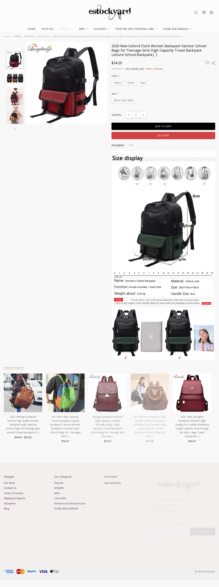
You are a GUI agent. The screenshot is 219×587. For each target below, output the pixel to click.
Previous (15, 47)
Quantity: (117, 114)
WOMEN (66, 28)
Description (118, 145)
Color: (116, 76)
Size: (115, 93)
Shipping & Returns (14, 498)
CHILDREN (101, 28)
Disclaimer (10, 503)
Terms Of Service (13, 493)
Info (131, 145)
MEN (83, 28)
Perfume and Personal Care (136, 28)
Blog (6, 508)
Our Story (9, 483)
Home (31, 28)
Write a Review (154, 68)
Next (15, 128)
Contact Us (10, 488)
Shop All (48, 28)
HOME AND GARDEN (177, 28)
